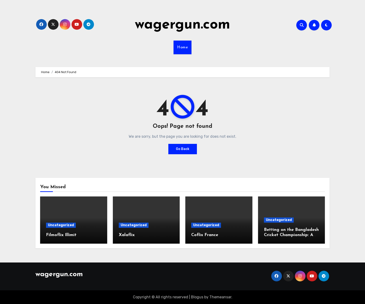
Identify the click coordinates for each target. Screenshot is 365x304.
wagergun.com (182, 25)
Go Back (182, 149)
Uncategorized (61, 225)
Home (182, 47)
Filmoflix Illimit (61, 235)
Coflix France (204, 235)
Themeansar (220, 297)
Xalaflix (127, 235)
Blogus (197, 297)
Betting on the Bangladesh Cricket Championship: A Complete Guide (291, 235)
